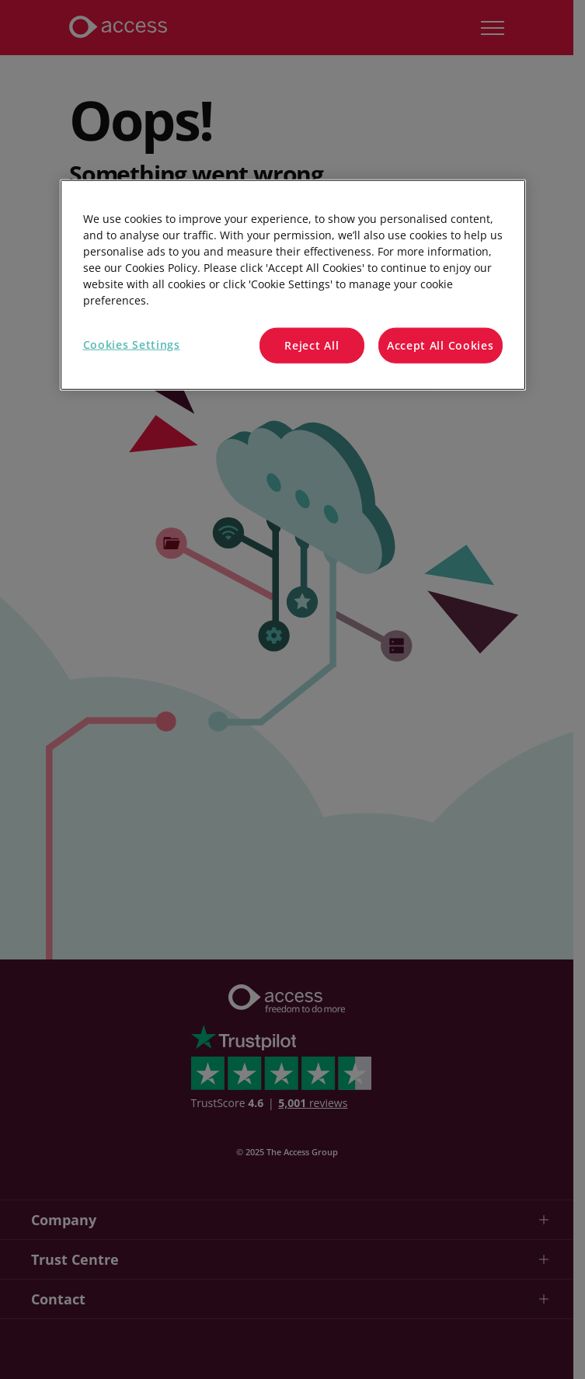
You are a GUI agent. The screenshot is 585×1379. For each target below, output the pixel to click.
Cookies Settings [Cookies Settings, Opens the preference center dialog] (131, 344)
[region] (293, 285)
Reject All (311, 345)
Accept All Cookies (440, 345)
